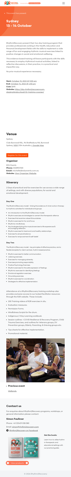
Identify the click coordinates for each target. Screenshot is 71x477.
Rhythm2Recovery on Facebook (22, 430)
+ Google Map (37, 145)
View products (17, 463)
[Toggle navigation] (63, 3)
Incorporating (30, 3)
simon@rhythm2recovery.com (25, 427)
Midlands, (12, 391)
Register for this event (17, 155)
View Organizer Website (25, 173)
